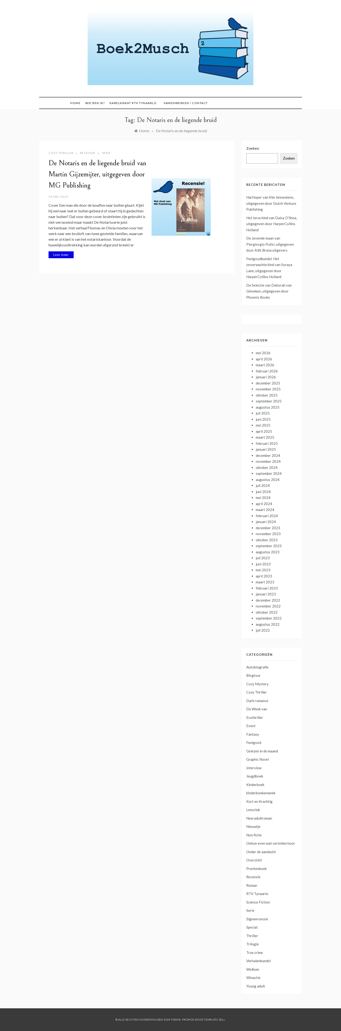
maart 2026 (265, 365)
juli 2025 (263, 413)
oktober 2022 (267, 612)
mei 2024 (263, 497)
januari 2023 (266, 594)
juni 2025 (263, 419)
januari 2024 (266, 522)
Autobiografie (257, 667)
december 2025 (268, 383)
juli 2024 (263, 485)
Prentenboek (256, 868)
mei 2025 (263, 425)
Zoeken (252, 148)
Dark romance (257, 701)
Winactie (253, 977)
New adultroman (259, 818)
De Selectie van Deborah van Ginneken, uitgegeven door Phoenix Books (269, 291)
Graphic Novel (257, 759)
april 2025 (264, 431)
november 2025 (268, 389)
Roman (251, 885)
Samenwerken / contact (186, 103)
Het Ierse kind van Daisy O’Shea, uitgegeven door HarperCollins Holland (271, 224)
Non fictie (254, 835)
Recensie (88, 153)
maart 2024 (265, 509)
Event (251, 726)
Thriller (252, 936)
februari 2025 (267, 443)
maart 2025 (265, 437)
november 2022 (268, 606)
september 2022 (269, 618)
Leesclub (253, 810)
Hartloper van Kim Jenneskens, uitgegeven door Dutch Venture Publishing (271, 203)
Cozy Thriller (61, 153)
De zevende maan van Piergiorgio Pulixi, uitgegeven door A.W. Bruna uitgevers (270, 244)
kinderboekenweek (260, 793)
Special (251, 927)
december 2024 (268, 455)
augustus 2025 (267, 407)
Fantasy (252, 734)
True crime (254, 952)
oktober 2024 (267, 467)
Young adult (255, 986)
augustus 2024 (267, 479)
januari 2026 (266, 377)
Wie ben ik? (95, 103)
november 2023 (268, 534)
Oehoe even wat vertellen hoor (270, 843)
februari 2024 (267, 516)
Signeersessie (257, 919)
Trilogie (252, 944)
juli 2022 (263, 630)
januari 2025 (266, 449)
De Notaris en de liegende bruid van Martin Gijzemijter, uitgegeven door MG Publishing (97, 174)
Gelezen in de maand (262, 751)
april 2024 (264, 504)
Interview (253, 768)
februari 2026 (267, 371)
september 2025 (269, 401)
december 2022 (268, 600)
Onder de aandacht (261, 852)
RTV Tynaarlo (257, 893)
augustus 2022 (267, 624)
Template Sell (214, 1019)
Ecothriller (254, 717)
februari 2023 (267, 588)
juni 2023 (263, 564)
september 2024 (269, 473)
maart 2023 (265, 582)
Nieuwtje (253, 826)
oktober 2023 (267, 540)
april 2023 (264, 576)
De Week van (256, 709)
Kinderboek (255, 784)
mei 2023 (263, 570)
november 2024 (268, 461)
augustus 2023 (267, 552)
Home (75, 103)
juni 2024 (263, 491)
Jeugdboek (254, 776)
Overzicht (254, 860)
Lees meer (61, 255)
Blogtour (253, 675)
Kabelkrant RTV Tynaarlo (133, 103)
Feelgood (253, 742)
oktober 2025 (267, 395)
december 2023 (268, 528)
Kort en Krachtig (259, 801)
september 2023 (269, 546)
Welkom (252, 969)
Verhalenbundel (258, 961)
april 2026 (264, 359)
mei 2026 (263, 353)
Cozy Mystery (257, 684)
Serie (106, 153)
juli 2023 (263, 558)
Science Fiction (258, 902)
